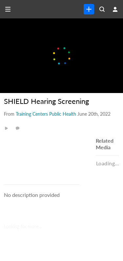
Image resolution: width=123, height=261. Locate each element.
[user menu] (115, 9)
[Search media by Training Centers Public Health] (46, 114)
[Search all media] (102, 9)
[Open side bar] (8, 9)
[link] (89, 9)
